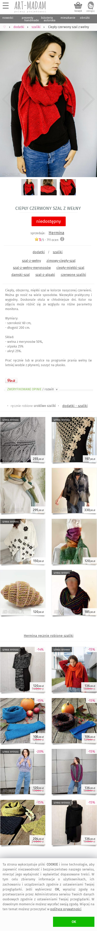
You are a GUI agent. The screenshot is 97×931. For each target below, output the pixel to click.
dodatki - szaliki (75, 406)
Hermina (56, 232)
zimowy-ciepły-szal (61, 261)
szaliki (58, 252)
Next (88, 99)
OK (74, 922)
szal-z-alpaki (45, 275)
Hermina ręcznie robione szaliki (48, 636)
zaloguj (90, 10)
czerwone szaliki (73, 275)
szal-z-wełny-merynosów (32, 268)
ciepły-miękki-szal (70, 268)
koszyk (78, 10)
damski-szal (20, 275)
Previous (8, 99)
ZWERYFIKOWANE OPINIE (32, 389)
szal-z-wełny (31, 261)
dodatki (39, 252)
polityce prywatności (65, 909)
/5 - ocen (46, 240)
